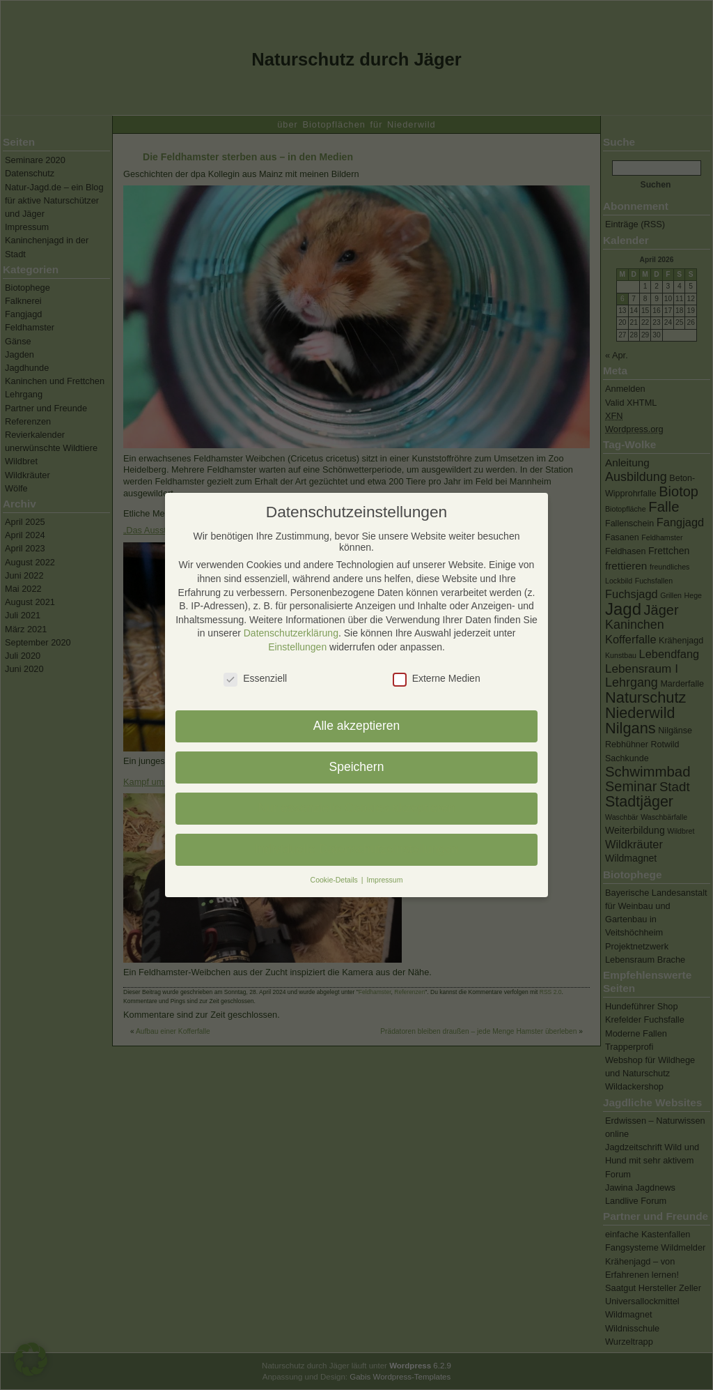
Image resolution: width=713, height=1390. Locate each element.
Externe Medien (436, 678)
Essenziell (255, 678)
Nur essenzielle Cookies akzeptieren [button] (356, 808)
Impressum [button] (384, 880)
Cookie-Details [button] (335, 880)
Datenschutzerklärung (291, 633)
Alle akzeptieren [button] (356, 726)
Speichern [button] (356, 767)
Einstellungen (297, 646)
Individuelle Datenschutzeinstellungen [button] (357, 849)
